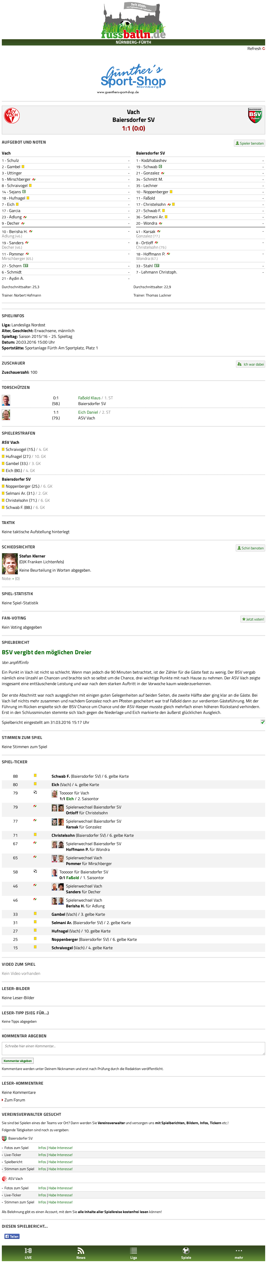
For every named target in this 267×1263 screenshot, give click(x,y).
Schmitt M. (153, 179)
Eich (11, 204)
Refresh (254, 48)
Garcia (14, 210)
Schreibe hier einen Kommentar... (133, 1048)
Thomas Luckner (158, 295)
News (81, 1253)
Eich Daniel (88, 412)
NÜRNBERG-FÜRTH (133, 42)
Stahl (148, 266)
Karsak (149, 231)
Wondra (150, 223)
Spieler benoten (252, 143)
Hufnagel (17, 198)
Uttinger (14, 173)
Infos (42, 1147)
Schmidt (14, 272)
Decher (13, 223)
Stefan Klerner (32, 556)
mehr (239, 1253)
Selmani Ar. (153, 217)
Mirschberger (19, 179)
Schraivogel (17, 185)
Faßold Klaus (89, 398)
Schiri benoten (253, 548)
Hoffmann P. (154, 254)
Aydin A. (16, 278)
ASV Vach (86, 418)
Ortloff (147, 243)
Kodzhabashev (154, 160)
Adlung (15, 217)
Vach (133, 111)
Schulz (13, 160)
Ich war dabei (254, 364)
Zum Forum (14, 1100)
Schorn (15, 266)
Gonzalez (151, 173)
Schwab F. (152, 210)
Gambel (13, 166)
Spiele (186, 1253)
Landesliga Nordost (28, 325)
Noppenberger (155, 192)
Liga (133, 1253)
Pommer (16, 254)
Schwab (150, 166)
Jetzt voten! (255, 619)
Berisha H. (18, 231)
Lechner (150, 185)
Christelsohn (154, 204)
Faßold (149, 198)
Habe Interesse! (60, 1147)
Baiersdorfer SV (133, 119)
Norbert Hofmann (27, 295)
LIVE (28, 1253)
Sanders (16, 243)
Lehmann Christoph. (159, 272)
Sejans (15, 192)
